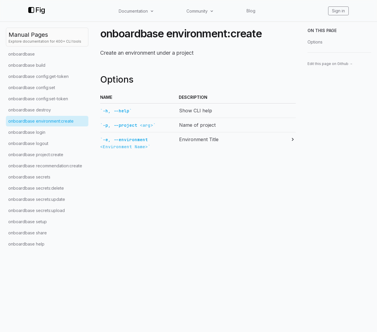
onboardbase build (26, 65)
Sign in (338, 10)
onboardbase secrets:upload (36, 210)
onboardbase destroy (29, 109)
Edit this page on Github (330, 63)
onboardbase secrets (29, 176)
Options (315, 41)
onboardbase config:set (31, 87)
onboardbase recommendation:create (45, 165)
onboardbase (21, 53)
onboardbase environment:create (41, 121)
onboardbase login (26, 132)
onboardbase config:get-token (38, 76)
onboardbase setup (27, 221)
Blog (251, 10)
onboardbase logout (28, 143)
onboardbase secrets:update (36, 199)
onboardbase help (26, 243)
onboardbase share (27, 232)
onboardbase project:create (35, 154)
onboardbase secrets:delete (36, 188)
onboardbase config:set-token (38, 98)
